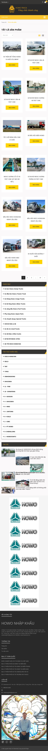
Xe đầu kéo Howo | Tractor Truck (15, 294)
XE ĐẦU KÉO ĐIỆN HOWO (36, 135)
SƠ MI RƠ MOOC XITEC (12, 339)
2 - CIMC (7, 421)
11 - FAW (7, 386)
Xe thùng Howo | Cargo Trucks (15, 299)
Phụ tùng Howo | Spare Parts (14, 314)
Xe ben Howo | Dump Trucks (14, 289)
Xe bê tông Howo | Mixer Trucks (15, 304)
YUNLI (7, 371)
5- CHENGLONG (10, 431)
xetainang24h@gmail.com (10, 692)
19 (40, 277)
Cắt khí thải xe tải (10, 324)
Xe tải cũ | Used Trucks (12, 329)
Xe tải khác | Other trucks (13, 334)
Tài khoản (4, 2)
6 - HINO (7, 406)
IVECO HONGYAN (10, 356)
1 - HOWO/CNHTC (10, 436)
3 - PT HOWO (9, 426)
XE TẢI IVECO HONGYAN (13, 344)
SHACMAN (8, 381)
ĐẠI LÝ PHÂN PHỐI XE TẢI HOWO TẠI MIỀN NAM (14, 669)
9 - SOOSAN (9, 396)
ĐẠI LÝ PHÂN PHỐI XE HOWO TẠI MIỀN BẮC (13, 664)
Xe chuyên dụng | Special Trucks (15, 319)
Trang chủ (4, 646)
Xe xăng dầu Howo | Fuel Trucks (15, 309)
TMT (6, 366)
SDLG (6, 361)
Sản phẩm (4, 648)
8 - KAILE (8, 416)
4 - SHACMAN (9, 401)
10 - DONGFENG (10, 391)
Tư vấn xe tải (4, 651)
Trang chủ (3, 22)
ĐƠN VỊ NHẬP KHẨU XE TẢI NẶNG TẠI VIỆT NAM (14, 661)
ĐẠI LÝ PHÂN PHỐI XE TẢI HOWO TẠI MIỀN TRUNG (15, 666)
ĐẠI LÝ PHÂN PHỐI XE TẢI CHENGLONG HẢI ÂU (14, 671)
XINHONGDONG (10, 376)
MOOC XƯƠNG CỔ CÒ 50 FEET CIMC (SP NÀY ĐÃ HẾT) (12, 179)
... (35, 277)
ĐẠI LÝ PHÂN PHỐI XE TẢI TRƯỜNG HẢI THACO (14, 674)
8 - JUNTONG (9, 411)
